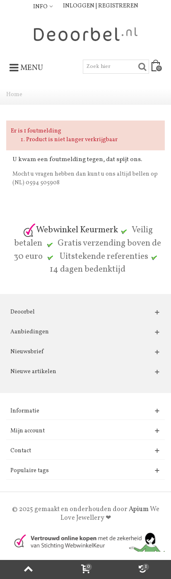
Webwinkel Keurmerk (70, 230)
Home (14, 95)
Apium (139, 509)
